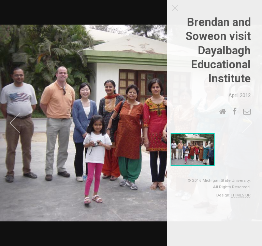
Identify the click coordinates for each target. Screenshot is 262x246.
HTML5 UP (240, 195)
